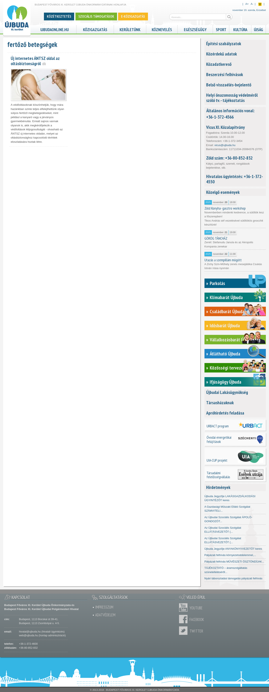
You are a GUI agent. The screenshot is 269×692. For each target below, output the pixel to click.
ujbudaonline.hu (54, 29)
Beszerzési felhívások (224, 74)
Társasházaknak (220, 402)
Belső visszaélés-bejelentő (228, 85)
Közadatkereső (219, 64)
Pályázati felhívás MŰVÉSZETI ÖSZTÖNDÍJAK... (234, 561)
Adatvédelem (105, 614)
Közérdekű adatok (221, 54)
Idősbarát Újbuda (225, 325)
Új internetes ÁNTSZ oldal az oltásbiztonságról (35, 60)
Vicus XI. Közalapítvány (225, 127)
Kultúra (240, 29)
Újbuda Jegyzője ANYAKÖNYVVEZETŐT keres (233, 548)
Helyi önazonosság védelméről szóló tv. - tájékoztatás (232, 97)
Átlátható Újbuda (225, 354)
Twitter (184, 630)
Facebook (184, 619)
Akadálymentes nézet (260, 4)
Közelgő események (223, 192)
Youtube (184, 607)
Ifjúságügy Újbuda (225, 382)
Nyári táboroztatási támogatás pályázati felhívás (233, 578)
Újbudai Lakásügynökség (227, 392)
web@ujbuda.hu (28, 635)
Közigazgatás (95, 29)
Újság (258, 29)
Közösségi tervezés (227, 368)
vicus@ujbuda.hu (224, 145)
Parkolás (217, 283)
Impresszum (104, 607)
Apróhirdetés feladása (225, 413)
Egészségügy (195, 29)
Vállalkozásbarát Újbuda (231, 340)
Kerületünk (130, 29)
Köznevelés (162, 29)
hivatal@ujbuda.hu (30, 631)
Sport (221, 29)
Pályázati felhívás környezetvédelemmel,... (230, 555)
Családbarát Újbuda (227, 311)
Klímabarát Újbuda (226, 297)
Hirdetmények (218, 487)
